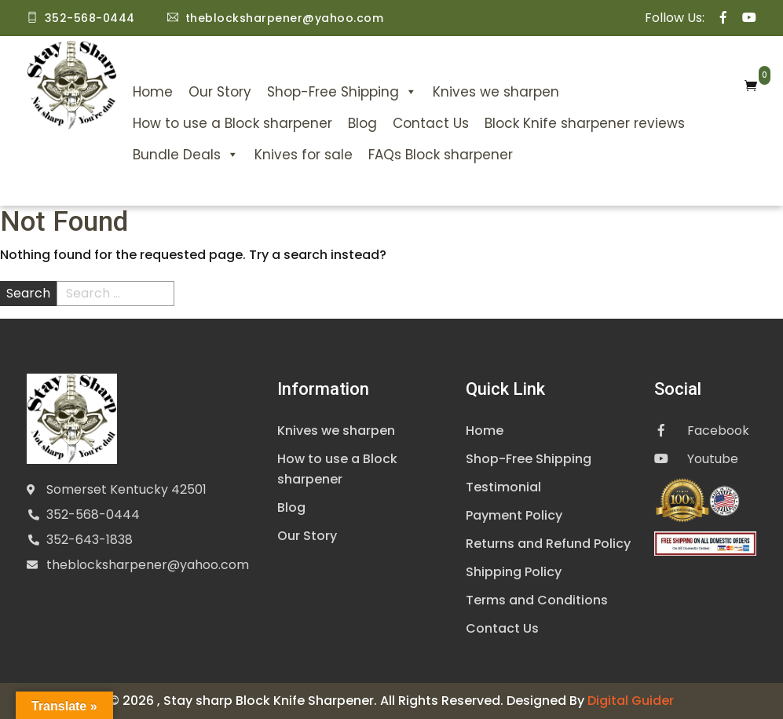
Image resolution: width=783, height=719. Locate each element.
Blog (362, 123)
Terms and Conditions (537, 600)
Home (153, 91)
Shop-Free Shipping (342, 92)
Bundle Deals (186, 154)
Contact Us (431, 123)
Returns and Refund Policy (548, 544)
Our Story (219, 91)
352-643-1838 (89, 540)
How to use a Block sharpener (232, 123)
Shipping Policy (514, 572)
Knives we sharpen (496, 91)
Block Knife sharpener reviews (585, 123)
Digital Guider (630, 701)
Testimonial (503, 487)
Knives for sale (303, 154)
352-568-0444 (93, 514)
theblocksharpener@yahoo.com (147, 565)
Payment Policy (514, 515)
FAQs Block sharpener (440, 154)
